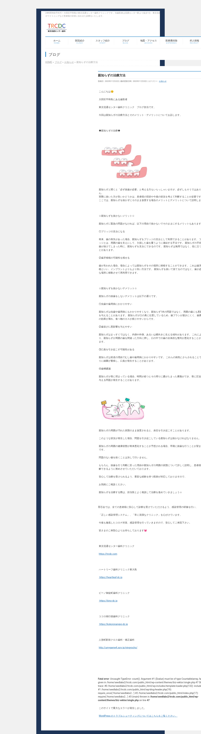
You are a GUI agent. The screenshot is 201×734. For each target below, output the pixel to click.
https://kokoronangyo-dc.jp (113, 624)
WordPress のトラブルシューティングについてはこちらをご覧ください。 (138, 715)
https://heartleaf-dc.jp (110, 577)
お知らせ (163, 81)
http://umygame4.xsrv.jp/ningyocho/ (118, 647)
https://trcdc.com (108, 553)
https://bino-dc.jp (108, 600)
